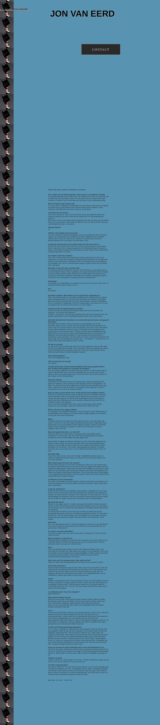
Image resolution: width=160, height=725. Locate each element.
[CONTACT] (100, 49)
